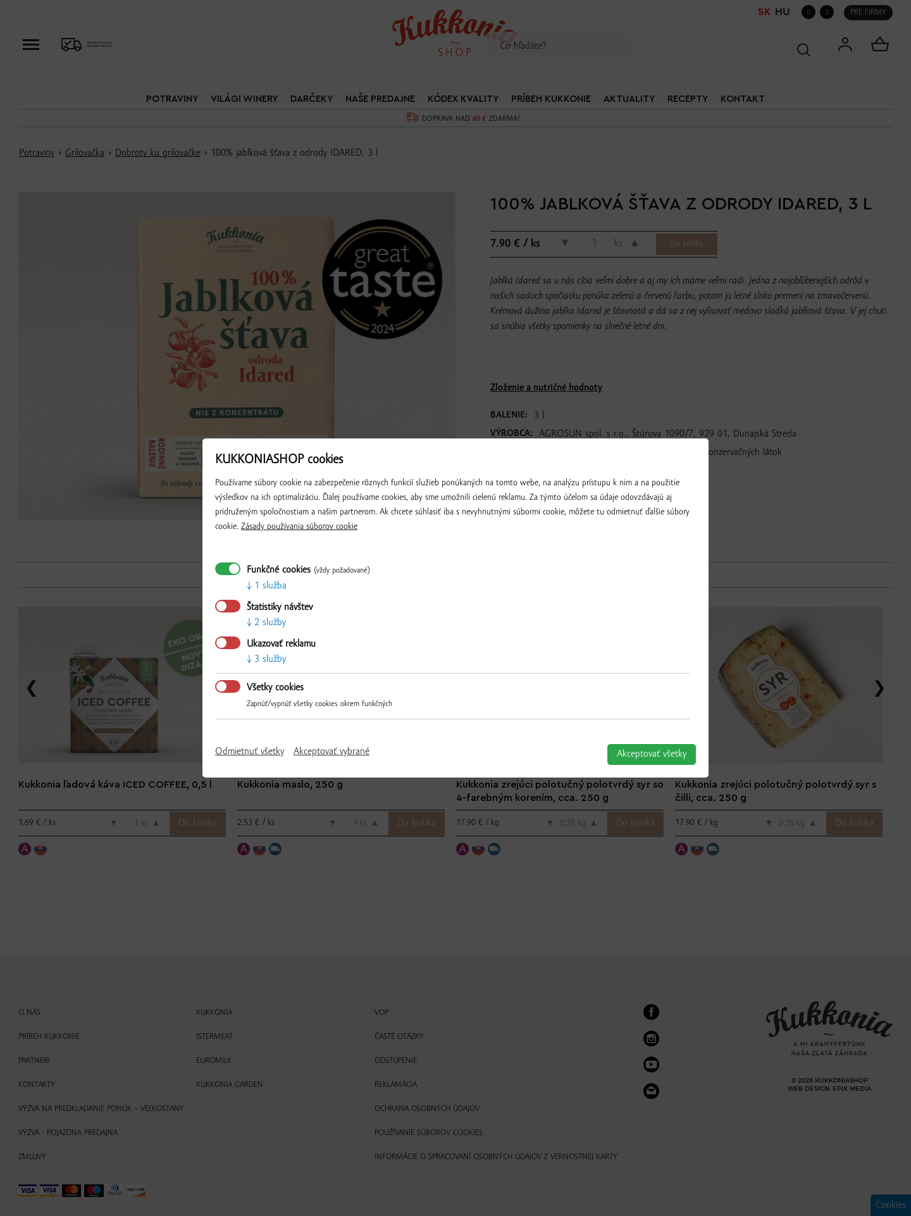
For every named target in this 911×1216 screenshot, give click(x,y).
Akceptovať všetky (651, 754)
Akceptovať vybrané (331, 752)
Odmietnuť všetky (249, 752)
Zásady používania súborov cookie (299, 526)
